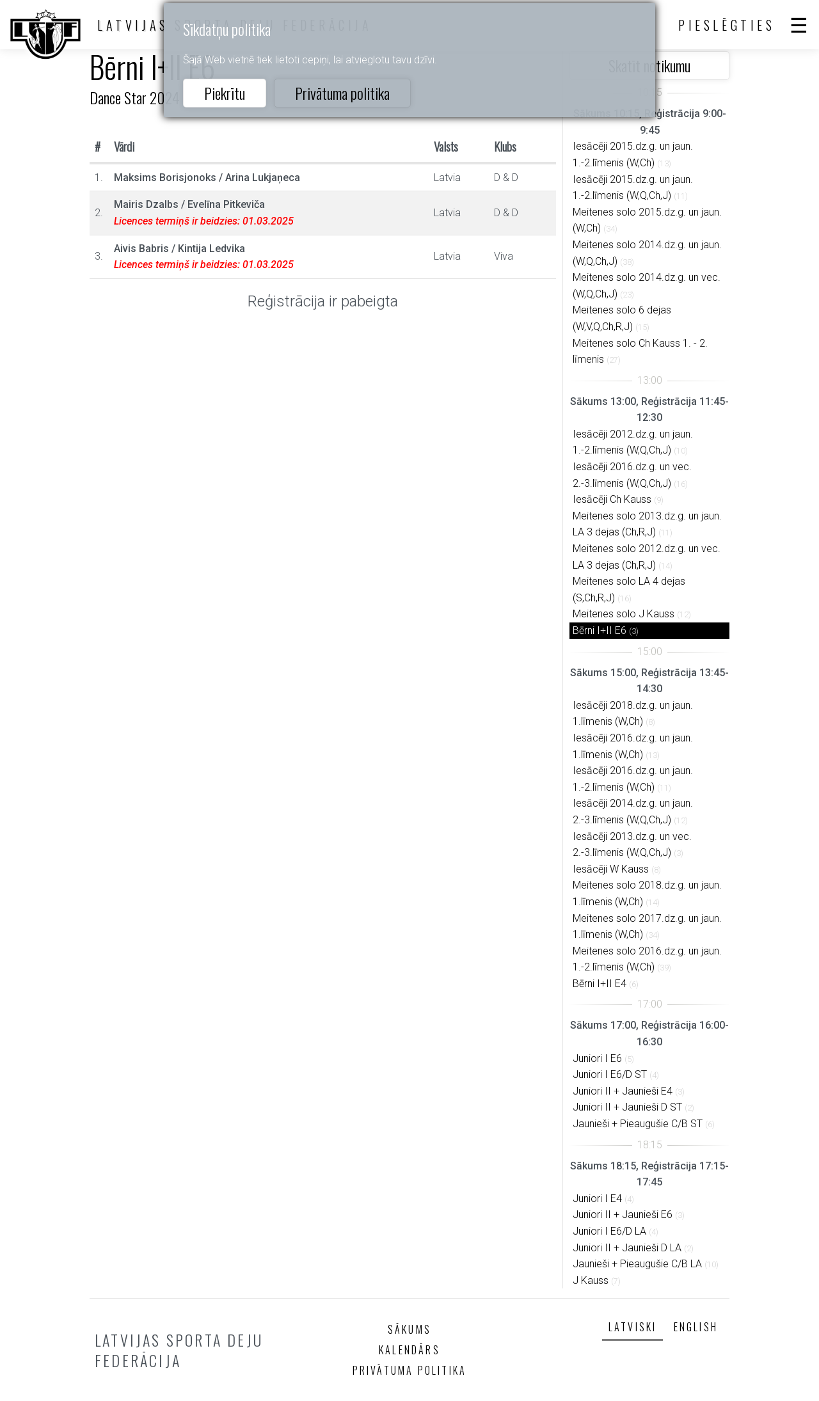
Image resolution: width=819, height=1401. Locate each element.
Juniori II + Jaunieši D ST (627, 1107)
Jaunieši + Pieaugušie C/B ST (638, 1124)
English (696, 1326)
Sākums (409, 1329)
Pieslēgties (726, 25)
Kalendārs (409, 1349)
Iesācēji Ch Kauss (612, 499)
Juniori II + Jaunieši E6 (622, 1214)
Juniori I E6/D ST (610, 1074)
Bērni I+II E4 (599, 984)
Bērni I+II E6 (599, 630)
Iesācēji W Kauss (611, 869)
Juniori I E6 (597, 1058)
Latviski (632, 1326)
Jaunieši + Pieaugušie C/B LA (637, 1264)
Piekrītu (224, 92)
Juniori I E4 (597, 1198)
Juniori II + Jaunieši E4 (622, 1091)
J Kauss (590, 1280)
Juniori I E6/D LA (609, 1231)
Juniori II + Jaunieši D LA (627, 1248)
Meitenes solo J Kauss (623, 614)
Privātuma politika (342, 92)
